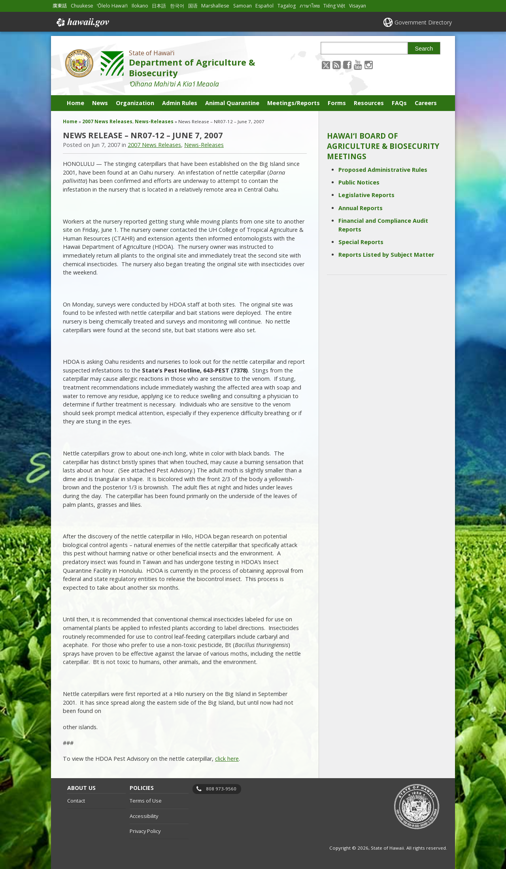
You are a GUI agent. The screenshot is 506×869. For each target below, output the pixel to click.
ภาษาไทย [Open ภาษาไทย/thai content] (310, 5)
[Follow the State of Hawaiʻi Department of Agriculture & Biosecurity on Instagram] (368, 64)
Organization (135, 103)
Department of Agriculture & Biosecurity (192, 67)
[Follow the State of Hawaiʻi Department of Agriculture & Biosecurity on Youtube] (358, 64)
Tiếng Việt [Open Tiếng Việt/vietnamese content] (334, 5)
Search (424, 48)
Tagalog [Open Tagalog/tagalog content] (287, 5)
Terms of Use (146, 800)
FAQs (399, 103)
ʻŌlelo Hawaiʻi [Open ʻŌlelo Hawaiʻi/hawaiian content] (112, 5)
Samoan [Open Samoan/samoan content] (242, 5)
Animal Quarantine (232, 103)
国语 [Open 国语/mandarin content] (193, 5)
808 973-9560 (221, 789)
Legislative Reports (366, 195)
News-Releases (154, 121)
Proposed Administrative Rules (382, 169)
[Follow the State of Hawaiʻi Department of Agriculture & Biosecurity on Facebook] (347, 64)
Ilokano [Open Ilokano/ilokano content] (140, 5)
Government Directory (423, 22)
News (100, 103)
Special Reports (360, 242)
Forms (337, 103)
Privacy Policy (145, 831)
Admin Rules (179, 103)
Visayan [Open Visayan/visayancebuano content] (357, 5)
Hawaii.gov (82, 22)
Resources (369, 103)
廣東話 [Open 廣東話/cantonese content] (60, 5)
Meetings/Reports (293, 103)
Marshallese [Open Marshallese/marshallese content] (215, 5)
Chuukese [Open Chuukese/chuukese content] (82, 5)
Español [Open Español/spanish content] (264, 5)
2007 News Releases (107, 121)
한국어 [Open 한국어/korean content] (177, 5)
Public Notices (359, 182)
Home (75, 103)
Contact (76, 800)
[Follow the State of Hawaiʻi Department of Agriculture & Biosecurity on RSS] (336, 64)
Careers (426, 103)
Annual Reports (360, 208)
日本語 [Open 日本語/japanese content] (159, 5)
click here (227, 758)
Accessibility (144, 816)
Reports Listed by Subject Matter (386, 254)
